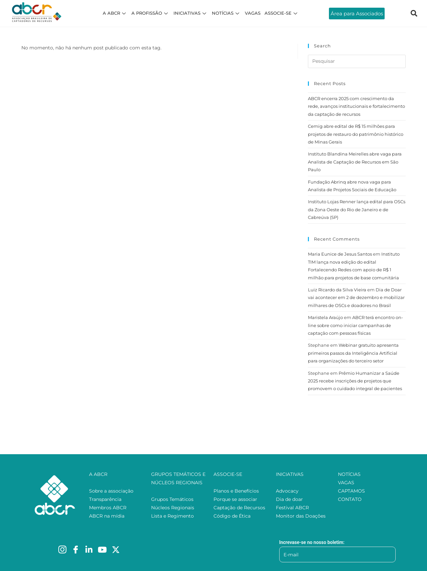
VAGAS (253, 13)
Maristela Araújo (325, 317)
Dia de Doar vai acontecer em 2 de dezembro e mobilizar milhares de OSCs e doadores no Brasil (356, 297)
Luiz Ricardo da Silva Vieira (337, 289)
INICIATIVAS (190, 13)
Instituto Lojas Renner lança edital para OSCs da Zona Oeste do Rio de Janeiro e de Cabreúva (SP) (356, 209)
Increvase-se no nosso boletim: (312, 542)
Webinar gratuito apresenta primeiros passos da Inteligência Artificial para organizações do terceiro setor (353, 352)
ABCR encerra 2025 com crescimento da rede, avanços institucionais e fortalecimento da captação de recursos (356, 106)
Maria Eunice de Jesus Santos (340, 254)
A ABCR (115, 13)
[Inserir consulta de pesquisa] (357, 61)
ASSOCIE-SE (282, 13)
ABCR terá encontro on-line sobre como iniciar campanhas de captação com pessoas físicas (355, 325)
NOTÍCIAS (226, 13)
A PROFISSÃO (150, 13)
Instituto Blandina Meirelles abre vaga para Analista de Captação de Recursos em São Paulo (355, 161)
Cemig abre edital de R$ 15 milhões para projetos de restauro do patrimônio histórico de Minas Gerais (355, 134)
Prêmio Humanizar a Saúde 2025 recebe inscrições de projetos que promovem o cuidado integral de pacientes (355, 380)
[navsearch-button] (414, 13)
